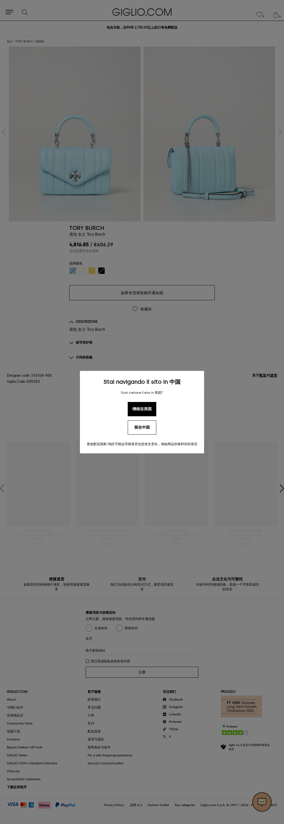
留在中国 (142, 427)
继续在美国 (142, 409)
